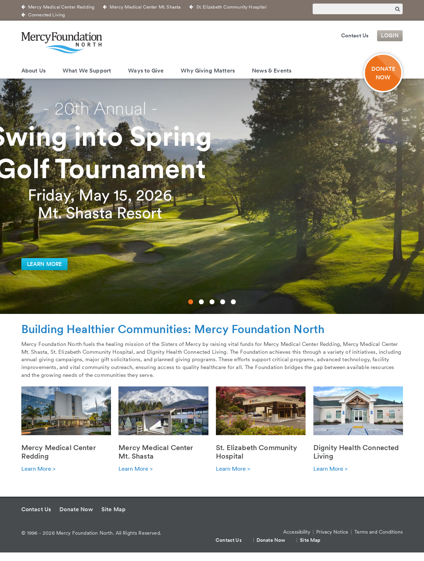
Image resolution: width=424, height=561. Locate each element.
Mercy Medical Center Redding (61, 7)
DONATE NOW (383, 72)
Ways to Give (146, 70)
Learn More (44, 264)
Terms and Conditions (378, 532)
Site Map (113, 509)
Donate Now (76, 509)
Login (390, 35)
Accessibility (296, 532)
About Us (33, 70)
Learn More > (38, 468)
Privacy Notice (332, 532)
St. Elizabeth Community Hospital (231, 7)
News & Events (271, 70)
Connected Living (46, 14)
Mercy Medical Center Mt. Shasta (145, 7)
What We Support (87, 70)
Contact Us (355, 35)
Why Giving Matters (208, 70)
